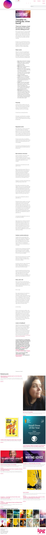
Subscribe (23, 347)
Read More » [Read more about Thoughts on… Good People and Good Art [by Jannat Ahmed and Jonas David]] (2, 501)
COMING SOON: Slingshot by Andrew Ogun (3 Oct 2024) (10, 439)
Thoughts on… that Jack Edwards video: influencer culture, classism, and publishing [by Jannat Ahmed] (34, 497)
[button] (23, 9)
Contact (43, 3)
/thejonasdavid (19, 356)
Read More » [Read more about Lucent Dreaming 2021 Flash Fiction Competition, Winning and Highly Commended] (2, 473)
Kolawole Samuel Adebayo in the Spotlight (8, 464)
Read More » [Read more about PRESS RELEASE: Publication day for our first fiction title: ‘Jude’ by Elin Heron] (2, 381)
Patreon (17, 349)
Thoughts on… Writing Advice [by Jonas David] (31, 463)
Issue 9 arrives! (26, 492)
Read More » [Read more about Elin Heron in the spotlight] (24, 415)
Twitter (18, 350)
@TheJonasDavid (19, 355)
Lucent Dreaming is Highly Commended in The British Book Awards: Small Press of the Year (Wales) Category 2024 (34, 446)
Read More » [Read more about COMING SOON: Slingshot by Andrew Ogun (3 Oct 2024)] (2, 442)
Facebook (22, 350)
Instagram (28, 350)
